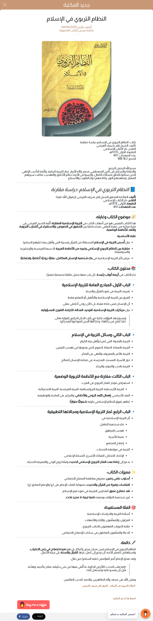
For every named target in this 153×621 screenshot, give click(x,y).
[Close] (5, 5)
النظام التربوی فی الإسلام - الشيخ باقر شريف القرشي (108, 585)
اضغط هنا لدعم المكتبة (124, 598)
